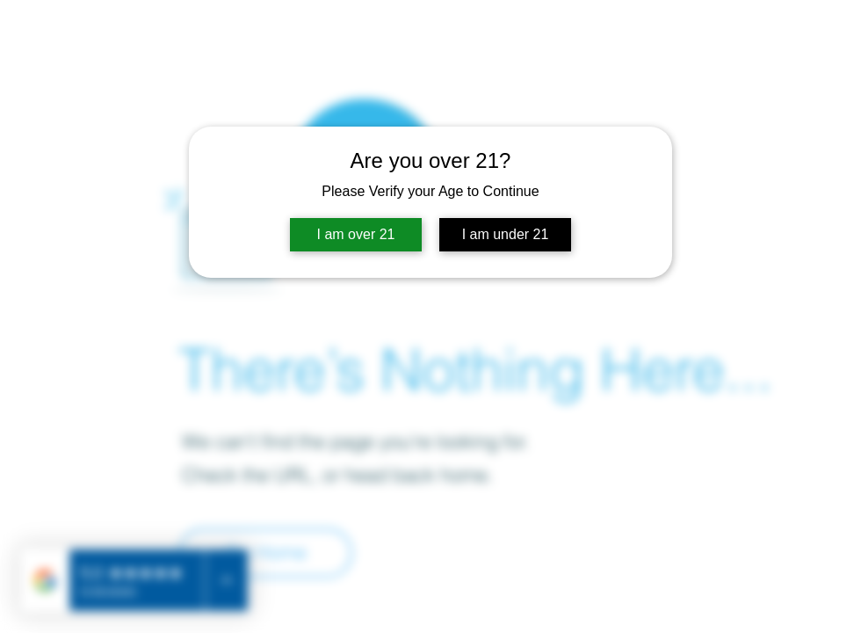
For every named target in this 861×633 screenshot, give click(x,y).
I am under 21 (505, 234)
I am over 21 (356, 234)
